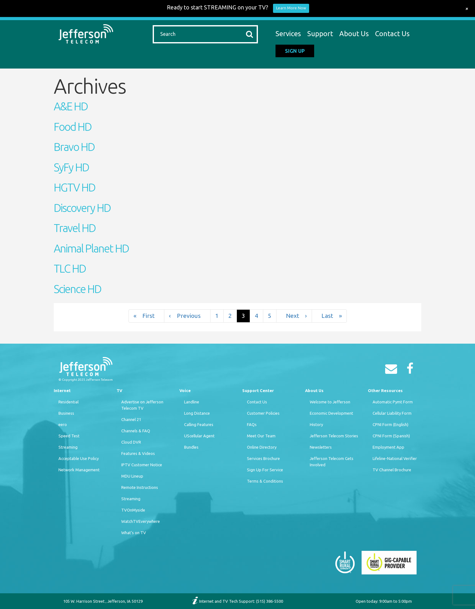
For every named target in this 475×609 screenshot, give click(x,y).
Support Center (258, 390)
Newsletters (321, 447)
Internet (62, 390)
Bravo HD (74, 147)
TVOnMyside (133, 510)
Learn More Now (291, 8)
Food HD (72, 126)
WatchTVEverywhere (140, 521)
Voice (185, 390)
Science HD (77, 289)
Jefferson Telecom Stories (334, 436)
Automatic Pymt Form (393, 402)
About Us (354, 33)
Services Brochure (263, 458)
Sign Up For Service (265, 470)
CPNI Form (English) (390, 424)
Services (288, 33)
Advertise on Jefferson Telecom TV (142, 405)
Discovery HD (82, 208)
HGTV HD (74, 187)
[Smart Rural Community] (345, 562)
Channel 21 (131, 419)
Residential (68, 402)
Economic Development (331, 413)
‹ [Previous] (187, 315)
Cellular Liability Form (392, 413)
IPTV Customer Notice (141, 464)
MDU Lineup (132, 476)
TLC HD (70, 268)
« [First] (146, 315)
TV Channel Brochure (392, 470)
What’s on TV (133, 532)
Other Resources (385, 390)
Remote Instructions (139, 487)
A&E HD (71, 106)
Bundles (191, 447)
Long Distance (197, 413)
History (316, 424)
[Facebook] (412, 370)
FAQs (252, 424)
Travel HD (75, 228)
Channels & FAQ (135, 431)
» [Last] (329, 315)
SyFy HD (71, 167)
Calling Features (198, 424)
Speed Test (68, 436)
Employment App (388, 447)
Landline (191, 402)
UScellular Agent (199, 436)
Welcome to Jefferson (330, 402)
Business (66, 413)
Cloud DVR (131, 442)
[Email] (392, 370)
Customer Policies (263, 413)
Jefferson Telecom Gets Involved (331, 461)
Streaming (68, 447)
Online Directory (261, 447)
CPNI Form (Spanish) (391, 436)
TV (119, 390)
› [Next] (294, 315)
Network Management (79, 470)
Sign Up (295, 51)
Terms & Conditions (265, 481)
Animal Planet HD (91, 248)
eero (62, 424)
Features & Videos (138, 453)
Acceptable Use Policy (78, 458)
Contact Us (392, 33)
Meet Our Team (261, 436)
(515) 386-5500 (269, 601)
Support (320, 33)
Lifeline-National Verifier (395, 458)
